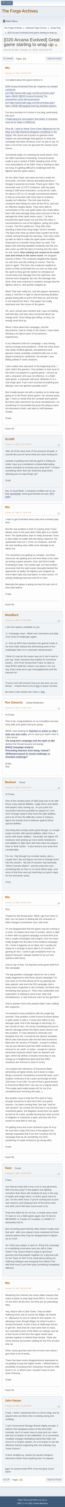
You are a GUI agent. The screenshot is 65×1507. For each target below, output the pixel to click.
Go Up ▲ (43, 1500)
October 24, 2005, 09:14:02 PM (18, 787)
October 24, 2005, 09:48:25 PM (18, 1288)
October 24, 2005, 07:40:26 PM (18, 620)
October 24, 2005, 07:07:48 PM (18, 444)
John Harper (13, 1400)
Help (20, 1500)
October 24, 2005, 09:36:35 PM (18, 1173)
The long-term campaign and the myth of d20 (30, 740)
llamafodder (15, 494)
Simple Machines (41, 1503)
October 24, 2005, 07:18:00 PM (18, 513)
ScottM (9, 439)
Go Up (6, 1480)
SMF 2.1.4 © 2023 (24, 1503)
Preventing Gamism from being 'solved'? (27, 750)
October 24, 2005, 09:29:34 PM (18, 903)
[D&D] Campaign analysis (19, 747)
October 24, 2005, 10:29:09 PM (18, 1406)
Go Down (8, 59)
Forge (37, 686)
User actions (54, 59)
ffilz (7, 67)
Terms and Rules (31, 1500)
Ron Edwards (14, 702)
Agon (7, 1469)
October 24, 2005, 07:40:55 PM (18, 708)
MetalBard (11, 615)
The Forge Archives (20, 11)
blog (43, 692)
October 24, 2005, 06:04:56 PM (18, 73)
